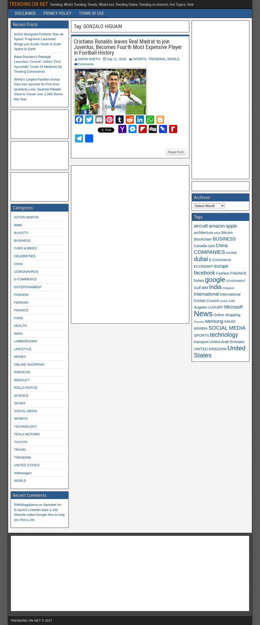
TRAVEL (20, 450)
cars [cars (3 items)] (211, 246)
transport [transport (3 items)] (201, 342)
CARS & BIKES (25, 248)
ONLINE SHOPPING (29, 364)
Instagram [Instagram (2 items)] (228, 288)
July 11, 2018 (116, 59)
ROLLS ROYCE (25, 388)
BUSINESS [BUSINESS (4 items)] (224, 239)
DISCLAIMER (25, 13)
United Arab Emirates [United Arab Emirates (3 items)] (227, 342)
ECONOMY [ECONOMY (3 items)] (203, 266)
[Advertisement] (111, 244)
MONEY (20, 357)
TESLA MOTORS (27, 434)
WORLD (173, 59)
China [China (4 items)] (222, 245)
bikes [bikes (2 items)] (217, 232)
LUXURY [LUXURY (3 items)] (215, 307)
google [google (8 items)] (215, 279)
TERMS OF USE (91, 13)
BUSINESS (22, 241)
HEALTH (20, 326)
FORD (18, 318)
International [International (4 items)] (206, 294)
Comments (86, 64)
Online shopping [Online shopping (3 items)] (226, 315)
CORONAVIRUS (26, 272)
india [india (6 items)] (215, 287)
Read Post (176, 152)
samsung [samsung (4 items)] (214, 321)
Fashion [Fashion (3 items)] (222, 273)
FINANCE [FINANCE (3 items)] (238, 273)
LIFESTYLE (22, 349)
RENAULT (21, 380)
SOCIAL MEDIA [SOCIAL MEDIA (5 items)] (227, 328)
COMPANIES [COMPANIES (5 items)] (209, 252)
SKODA (20, 403)
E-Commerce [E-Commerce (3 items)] (220, 260)
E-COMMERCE (25, 279)
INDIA (18, 333)
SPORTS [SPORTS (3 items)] (201, 335)
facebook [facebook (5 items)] (204, 273)
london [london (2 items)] (224, 300)
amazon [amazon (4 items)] (217, 226)
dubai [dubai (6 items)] (201, 259)
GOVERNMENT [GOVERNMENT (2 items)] (236, 280)
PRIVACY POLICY (57, 13)
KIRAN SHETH (89, 59)
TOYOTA (20, 442)
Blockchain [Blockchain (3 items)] (203, 239)
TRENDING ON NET (28, 4)
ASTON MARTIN (26, 217)
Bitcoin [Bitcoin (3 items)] (227, 233)
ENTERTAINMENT (28, 287)
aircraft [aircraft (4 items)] (201, 226)
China (18, 264)
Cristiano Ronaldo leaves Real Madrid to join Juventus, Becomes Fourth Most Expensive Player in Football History (128, 47)
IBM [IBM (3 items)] (205, 288)
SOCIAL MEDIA (25, 411)
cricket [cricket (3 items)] (231, 253)
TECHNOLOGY (25, 426)
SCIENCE (21, 395)
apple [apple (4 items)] (231, 226)
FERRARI (21, 303)
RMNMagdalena (26, 505)
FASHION (21, 295)
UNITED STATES (27, 465)
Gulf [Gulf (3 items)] (197, 288)
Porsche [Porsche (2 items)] (199, 321)
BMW (18, 225)
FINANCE (21, 310)
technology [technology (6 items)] (224, 334)
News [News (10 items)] (203, 313)
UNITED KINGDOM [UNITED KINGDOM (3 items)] (210, 349)
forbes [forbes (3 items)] (199, 281)
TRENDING (156, 59)
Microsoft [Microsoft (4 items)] (233, 307)
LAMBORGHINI (25, 341)
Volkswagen (22, 473)
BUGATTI (21, 233)
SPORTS (139, 59)
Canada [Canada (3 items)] (200, 246)
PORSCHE (22, 372)
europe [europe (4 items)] (221, 266)
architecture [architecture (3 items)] (204, 233)
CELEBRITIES (25, 256)
